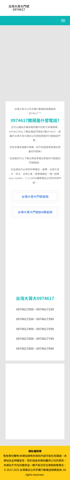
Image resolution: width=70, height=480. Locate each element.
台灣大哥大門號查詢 (34, 196)
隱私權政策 (35, 451)
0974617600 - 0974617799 (35, 338)
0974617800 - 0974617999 (35, 348)
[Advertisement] (35, 66)
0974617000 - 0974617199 (35, 309)
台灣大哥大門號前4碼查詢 (35, 212)
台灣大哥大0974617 (35, 298)
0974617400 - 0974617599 (35, 329)
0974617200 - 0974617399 (35, 319)
